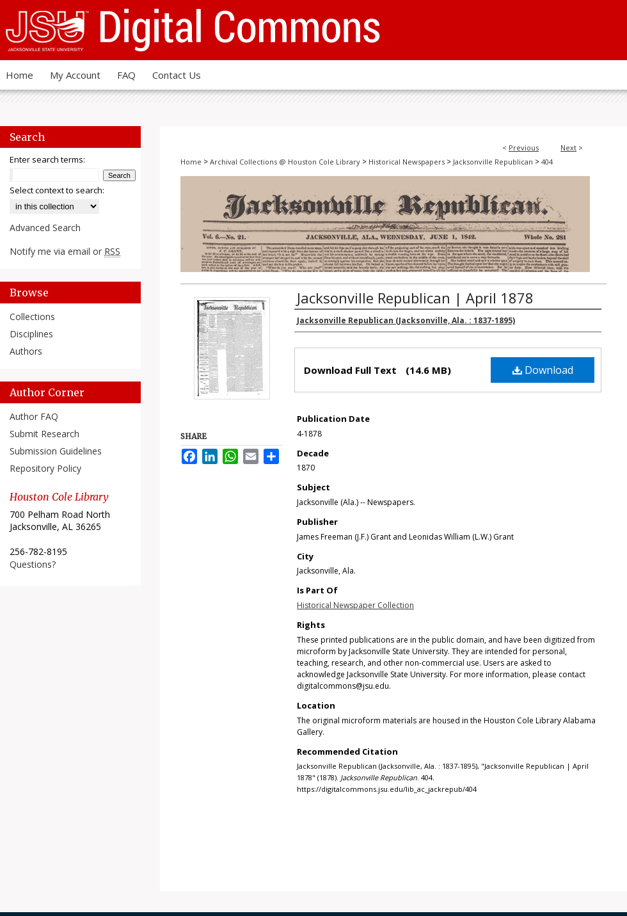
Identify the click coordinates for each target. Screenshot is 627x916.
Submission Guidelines (56, 451)
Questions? (33, 564)
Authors (26, 351)
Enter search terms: (47, 159)
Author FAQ (34, 416)
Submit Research (44, 434)
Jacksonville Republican (493, 161)
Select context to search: (57, 190)
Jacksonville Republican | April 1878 (415, 297)
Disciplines (31, 334)
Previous (524, 147)
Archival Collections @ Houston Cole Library (285, 161)
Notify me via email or (65, 251)
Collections (32, 316)
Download (542, 370)
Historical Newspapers (407, 161)
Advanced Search (45, 227)
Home (191, 161)
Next (568, 147)
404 (547, 161)
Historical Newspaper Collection (355, 605)
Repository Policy (45, 468)
